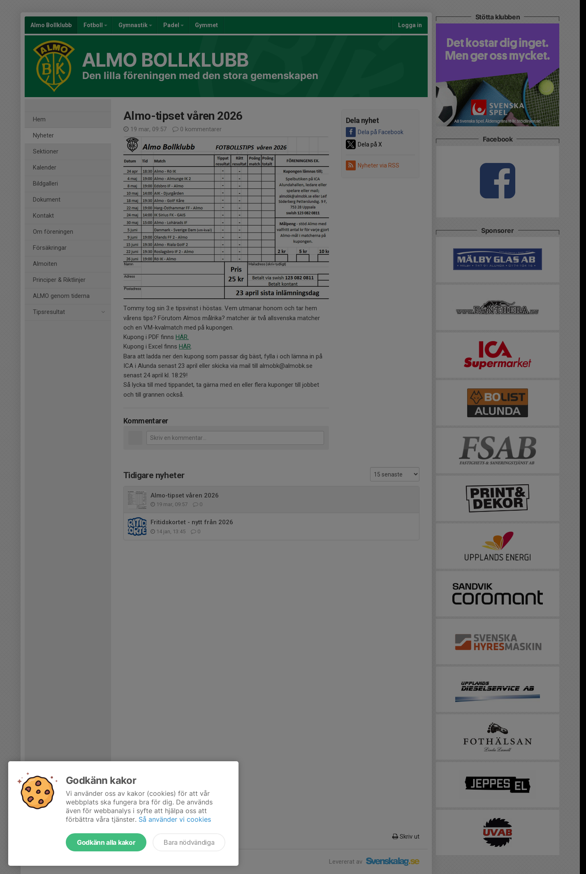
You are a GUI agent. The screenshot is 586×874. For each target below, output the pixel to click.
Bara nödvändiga (189, 842)
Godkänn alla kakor (106, 842)
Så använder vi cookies (175, 819)
